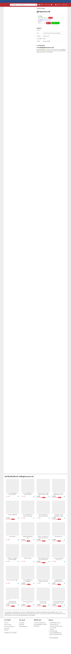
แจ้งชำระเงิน (47, 4)
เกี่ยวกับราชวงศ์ (46, 36)
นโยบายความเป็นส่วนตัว (9, 626)
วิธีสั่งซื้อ (41, 4)
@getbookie (55, 637)
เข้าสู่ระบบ (58, 4)
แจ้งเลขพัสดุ (21, 622)
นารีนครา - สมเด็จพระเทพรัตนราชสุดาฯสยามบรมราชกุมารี (43, 538)
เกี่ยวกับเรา (6, 622)
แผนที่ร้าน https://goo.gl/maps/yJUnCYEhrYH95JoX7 (24, 615)
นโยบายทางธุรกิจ (7, 624)
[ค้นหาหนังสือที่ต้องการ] (36, 5)
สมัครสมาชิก (64, 4)
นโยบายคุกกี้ (6, 628)
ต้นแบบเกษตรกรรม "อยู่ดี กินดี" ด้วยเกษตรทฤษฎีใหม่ (43, 494)
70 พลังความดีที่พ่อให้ (12, 514)
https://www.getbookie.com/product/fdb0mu (46, 612)
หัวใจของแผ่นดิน (27, 558)
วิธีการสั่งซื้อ (21, 624)
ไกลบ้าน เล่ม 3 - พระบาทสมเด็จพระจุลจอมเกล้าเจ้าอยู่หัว (58, 494)
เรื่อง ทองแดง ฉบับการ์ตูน (12, 579)
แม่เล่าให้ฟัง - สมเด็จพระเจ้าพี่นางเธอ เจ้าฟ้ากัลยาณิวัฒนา (58, 516)
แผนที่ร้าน (52, 629)
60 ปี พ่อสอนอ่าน (58, 536)
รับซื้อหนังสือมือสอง (23, 626)
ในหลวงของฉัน (12, 536)
